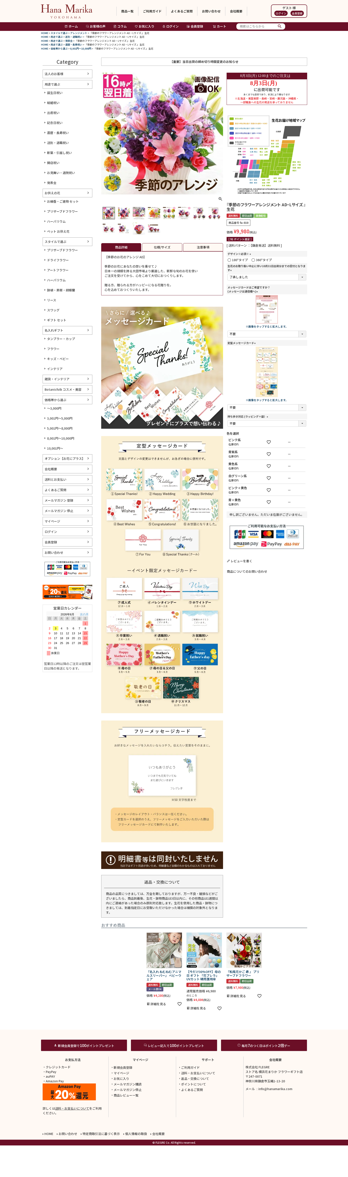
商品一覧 (127, 11)
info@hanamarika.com (275, 1120)
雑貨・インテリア (57, 379)
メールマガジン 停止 (59, 510)
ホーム (71, 26)
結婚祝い (53, 102)
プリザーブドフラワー (62, 211)
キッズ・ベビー (58, 358)
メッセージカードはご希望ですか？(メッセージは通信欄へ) (248, 289)
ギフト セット (56, 320)
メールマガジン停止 (126, 1121)
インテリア (55, 368)
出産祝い (53, 112)
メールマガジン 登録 (59, 500)
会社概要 (236, 11)
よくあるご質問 (182, 11)
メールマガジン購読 (126, 1115)
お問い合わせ (211, 11)
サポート (208, 1091)
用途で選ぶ (57, 36)
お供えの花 (52, 193)
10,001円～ (55, 448)
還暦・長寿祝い (73, 44)
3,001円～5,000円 (59, 418)
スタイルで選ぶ (59, 33)
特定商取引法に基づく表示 (101, 1165)
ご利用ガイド (152, 11)
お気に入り (144, 26)
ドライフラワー (58, 260)
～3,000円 (54, 408)
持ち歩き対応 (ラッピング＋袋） (248, 416)
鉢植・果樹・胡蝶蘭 (61, 290)
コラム (120, 26)
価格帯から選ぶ (59, 48)
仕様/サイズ (162, 247)
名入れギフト (54, 330)
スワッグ (53, 310)
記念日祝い (55, 122)
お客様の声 (95, 26)
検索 (279, 26)
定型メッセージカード (242, 343)
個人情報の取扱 (136, 1165)
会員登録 (297, 13)
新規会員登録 (121, 1099)
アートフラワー (58, 270)
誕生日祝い (55, 92)
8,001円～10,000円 (80, 48)
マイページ (52, 521)
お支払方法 (73, 1091)
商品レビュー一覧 (124, 1127)
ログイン (281, 13)
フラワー (53, 348)
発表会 (69, 40)
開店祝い (53, 162)
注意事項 (203, 247)
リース (51, 300)
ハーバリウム (56, 221)
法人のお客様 (54, 74)
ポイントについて (192, 1115)
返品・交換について (193, 1110)
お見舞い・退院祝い (61, 172)
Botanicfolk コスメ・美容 (63, 389)
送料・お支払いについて (72, 1140)
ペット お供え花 (58, 231)
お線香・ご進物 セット (63, 201)
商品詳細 (121, 247)
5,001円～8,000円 (59, 428)
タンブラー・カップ (61, 338)
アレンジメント (78, 33)
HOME (44, 33)
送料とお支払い (55, 479)
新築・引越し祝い (59, 152)
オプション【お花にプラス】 (65, 458)
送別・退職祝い (73, 36)
